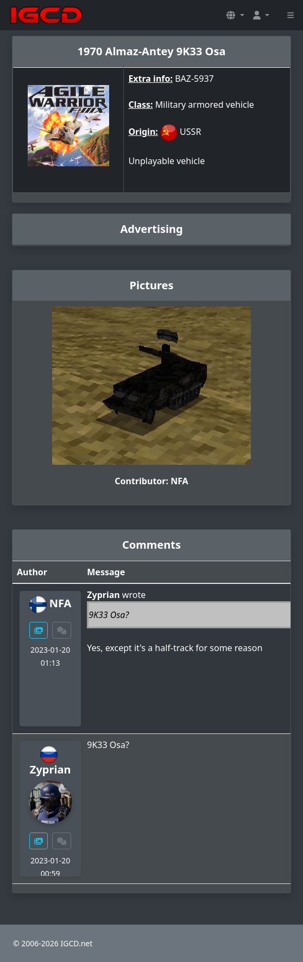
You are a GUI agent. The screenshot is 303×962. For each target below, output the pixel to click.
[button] (235, 15)
